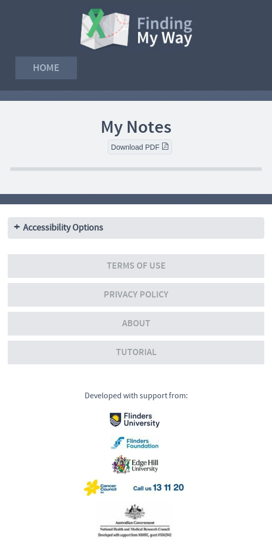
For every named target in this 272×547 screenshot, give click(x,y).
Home (46, 68)
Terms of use (136, 265)
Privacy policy (136, 294)
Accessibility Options (63, 227)
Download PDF (139, 147)
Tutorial (136, 352)
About (136, 323)
